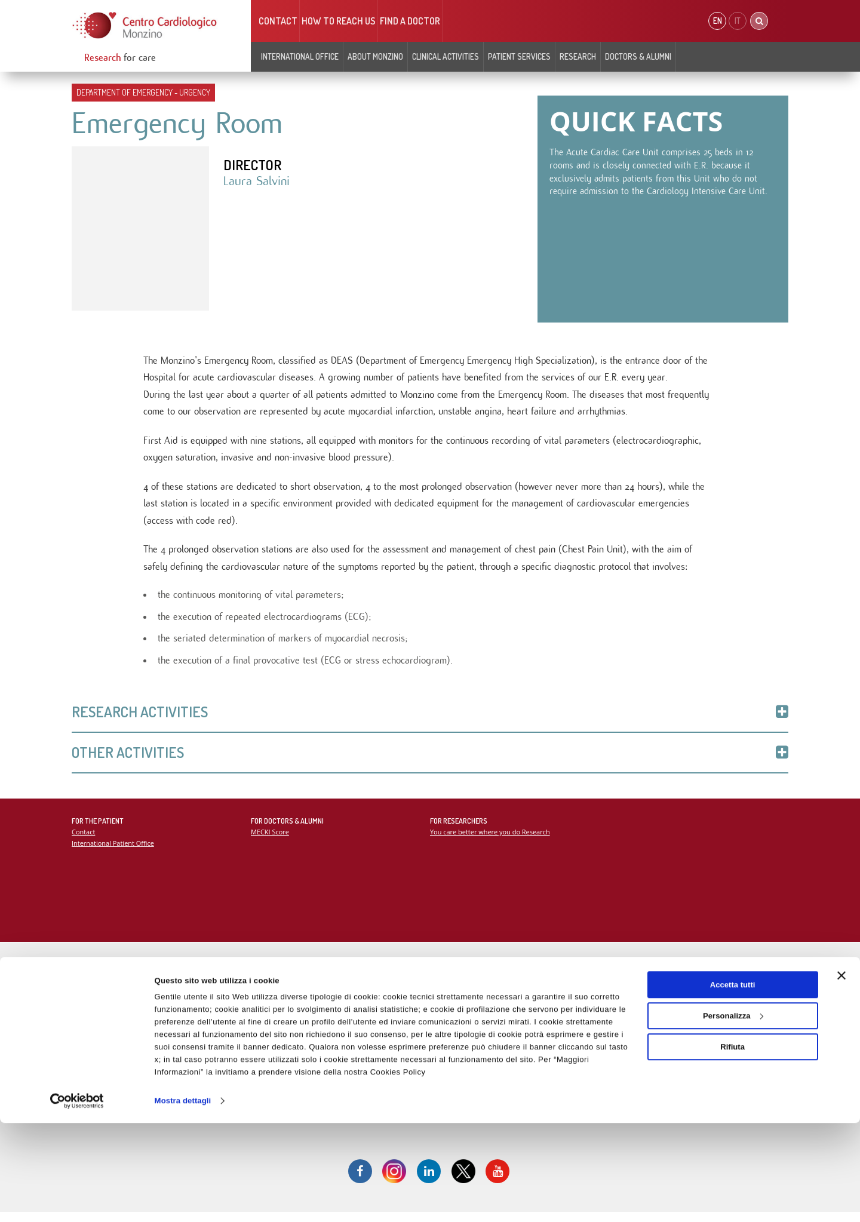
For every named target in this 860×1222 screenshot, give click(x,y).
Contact (278, 21)
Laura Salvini (257, 182)
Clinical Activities (445, 56)
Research (578, 56)
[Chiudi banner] (841, 1074)
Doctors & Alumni (638, 56)
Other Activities (430, 760)
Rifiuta (732, 1145)
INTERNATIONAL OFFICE (300, 56)
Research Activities (430, 718)
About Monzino (375, 56)
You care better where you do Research (491, 839)
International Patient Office (114, 850)
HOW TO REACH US (339, 21)
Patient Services (519, 56)
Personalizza (733, 1114)
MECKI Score (270, 839)
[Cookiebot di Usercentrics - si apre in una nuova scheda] (77, 1200)
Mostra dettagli (183, 1199)
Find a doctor (410, 21)
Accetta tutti (732, 1083)
